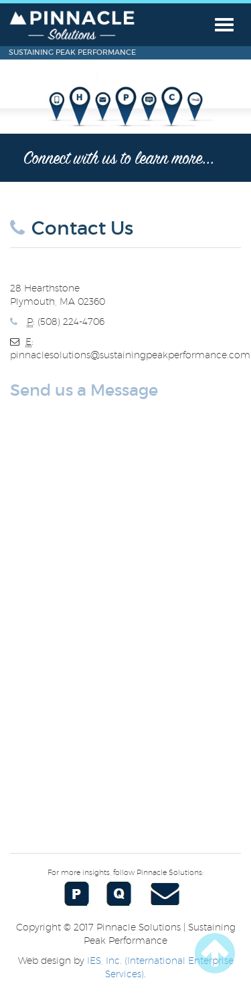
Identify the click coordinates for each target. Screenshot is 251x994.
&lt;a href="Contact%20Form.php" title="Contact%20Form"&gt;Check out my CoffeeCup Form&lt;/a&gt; (125, 621)
